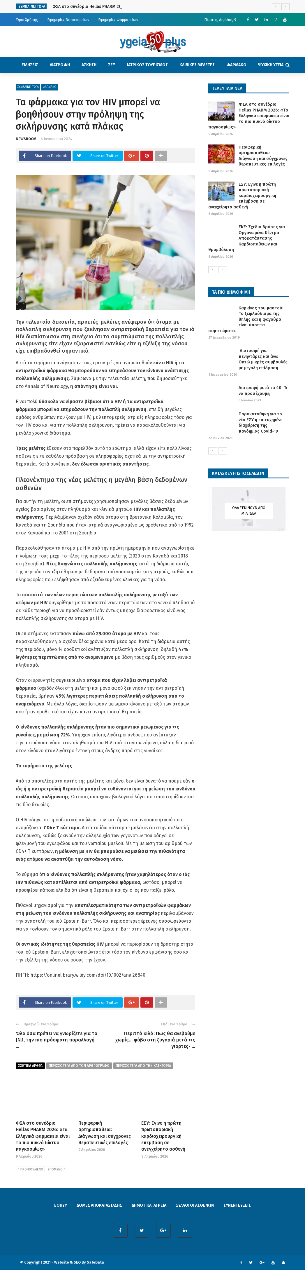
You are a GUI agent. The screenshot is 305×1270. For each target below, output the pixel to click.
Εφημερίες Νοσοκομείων (68, 20)
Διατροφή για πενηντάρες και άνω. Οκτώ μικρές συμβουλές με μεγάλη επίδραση (263, 359)
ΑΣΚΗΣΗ (89, 64)
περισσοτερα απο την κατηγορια (143, 1066)
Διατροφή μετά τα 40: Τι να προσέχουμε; (263, 390)
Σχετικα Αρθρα (30, 1066)
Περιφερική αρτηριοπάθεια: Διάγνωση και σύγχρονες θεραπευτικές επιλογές (263, 155)
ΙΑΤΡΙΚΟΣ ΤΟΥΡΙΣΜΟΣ (147, 64)
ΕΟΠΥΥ (60, 1205)
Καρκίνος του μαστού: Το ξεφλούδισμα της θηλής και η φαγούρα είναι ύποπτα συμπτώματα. (245, 319)
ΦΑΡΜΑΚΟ (236, 64)
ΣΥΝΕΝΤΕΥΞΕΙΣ (237, 1205)
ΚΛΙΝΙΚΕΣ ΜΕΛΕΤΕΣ (197, 64)
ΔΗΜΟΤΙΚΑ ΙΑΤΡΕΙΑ (149, 1205)
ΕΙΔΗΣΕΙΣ (30, 64)
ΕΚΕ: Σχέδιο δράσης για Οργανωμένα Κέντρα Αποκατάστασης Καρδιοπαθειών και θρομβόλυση (246, 238)
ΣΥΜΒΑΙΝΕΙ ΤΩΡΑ (28, 87)
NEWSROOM (26, 139)
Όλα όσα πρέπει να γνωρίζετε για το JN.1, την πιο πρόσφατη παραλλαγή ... (56, 1039)
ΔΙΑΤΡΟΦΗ (60, 64)
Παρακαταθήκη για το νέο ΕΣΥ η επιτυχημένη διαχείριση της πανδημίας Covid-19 (261, 422)
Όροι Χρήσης (27, 20)
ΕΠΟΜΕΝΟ (57, 1169)
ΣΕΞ (111, 64)
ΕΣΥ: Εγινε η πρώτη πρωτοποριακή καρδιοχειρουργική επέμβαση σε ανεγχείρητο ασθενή (163, 1136)
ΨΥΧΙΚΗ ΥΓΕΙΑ (270, 64)
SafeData (95, 1262)
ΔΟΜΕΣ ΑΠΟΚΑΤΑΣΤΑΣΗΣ (99, 1205)
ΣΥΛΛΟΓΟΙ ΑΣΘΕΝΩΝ (195, 1205)
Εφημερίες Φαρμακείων (118, 20)
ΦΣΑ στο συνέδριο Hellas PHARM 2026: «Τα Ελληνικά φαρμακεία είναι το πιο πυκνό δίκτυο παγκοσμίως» (43, 1136)
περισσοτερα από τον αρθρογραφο (79, 1066)
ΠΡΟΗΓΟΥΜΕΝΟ (30, 1169)
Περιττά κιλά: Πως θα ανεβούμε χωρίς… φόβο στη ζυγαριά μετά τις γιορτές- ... (155, 1039)
